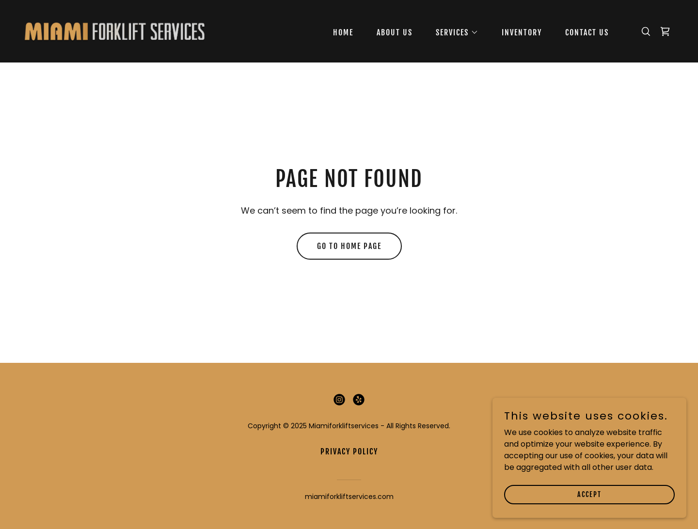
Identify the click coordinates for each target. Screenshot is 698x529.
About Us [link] (394, 32)
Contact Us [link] (587, 32)
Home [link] (343, 32)
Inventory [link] (522, 32)
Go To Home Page (349, 246)
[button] (453, 32)
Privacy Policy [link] (349, 451)
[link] (114, 30)
